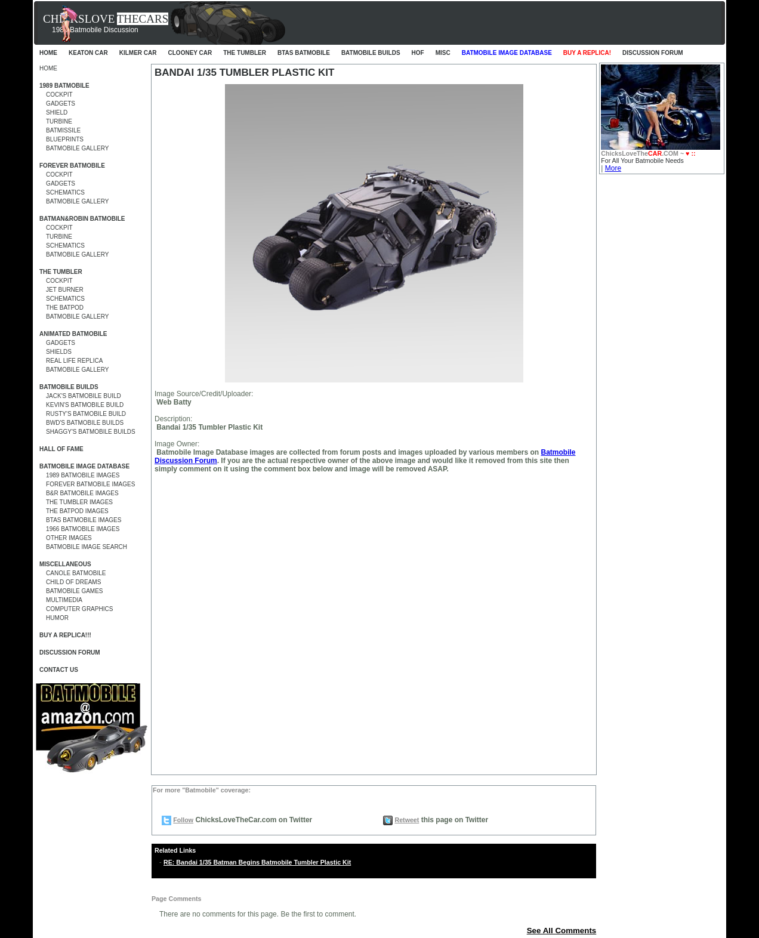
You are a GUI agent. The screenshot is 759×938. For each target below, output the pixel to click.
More (613, 168)
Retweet (406, 819)
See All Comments (562, 930)
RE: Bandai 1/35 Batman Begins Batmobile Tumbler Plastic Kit (257, 862)
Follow (183, 819)
